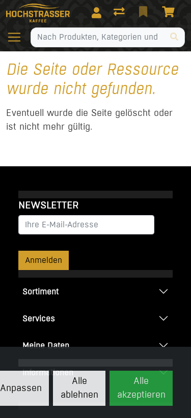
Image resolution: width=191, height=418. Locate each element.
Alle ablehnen (79, 387)
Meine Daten (45, 345)
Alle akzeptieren (141, 387)
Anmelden (43, 260)
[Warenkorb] (170, 12)
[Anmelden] (96, 13)
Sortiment (40, 291)
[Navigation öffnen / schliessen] (18, 37)
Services (38, 318)
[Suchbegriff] (98, 37)
